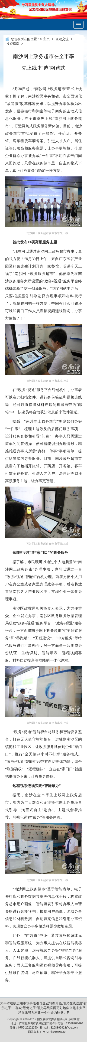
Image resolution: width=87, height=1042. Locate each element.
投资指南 (12, 44)
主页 (46, 39)
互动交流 (62, 39)
